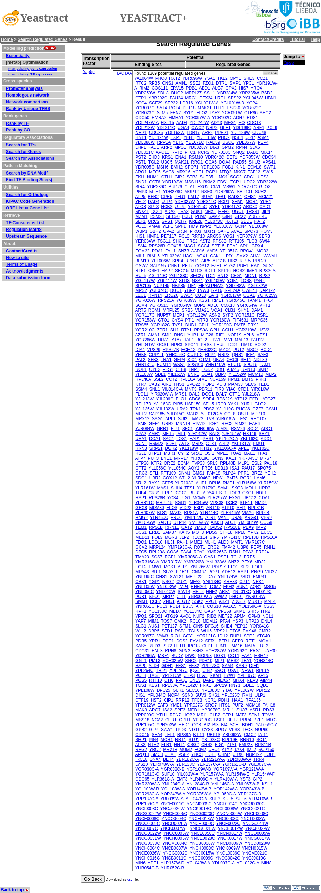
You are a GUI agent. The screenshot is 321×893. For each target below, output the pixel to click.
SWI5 (268, 172)
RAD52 (215, 527)
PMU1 (258, 443)
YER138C (185, 764)
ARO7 (155, 710)
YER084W (145, 241)
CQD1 (262, 685)
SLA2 (168, 571)
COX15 (174, 246)
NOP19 (234, 334)
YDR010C (221, 152)
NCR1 (210, 700)
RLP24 (229, 473)
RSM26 (238, 428)
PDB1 (191, 88)
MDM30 (156, 507)
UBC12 (250, 497)
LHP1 (140, 147)
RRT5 (245, 260)
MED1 (193, 710)
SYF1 (214, 206)
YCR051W (232, 112)
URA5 (236, 517)
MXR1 (209, 231)
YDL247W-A (147, 122)
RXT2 (174, 78)
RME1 (217, 300)
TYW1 (229, 675)
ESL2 (257, 463)
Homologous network (27, 95)
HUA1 (163, 339)
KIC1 (192, 359)
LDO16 (155, 542)
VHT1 (265, 305)
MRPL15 (164, 502)
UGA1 (249, 295)
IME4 (252, 270)
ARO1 (141, 172)
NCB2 (166, 206)
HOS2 (239, 270)
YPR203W (166, 724)
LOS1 (181, 438)
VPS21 (220, 631)
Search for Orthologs (27, 194)
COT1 (233, 655)
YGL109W (214, 280)
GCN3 (217, 458)
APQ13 (142, 754)
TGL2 (153, 162)
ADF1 (153, 863)
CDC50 (142, 117)
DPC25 (164, 690)
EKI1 (139, 177)
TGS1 (140, 685)
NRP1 (141, 132)
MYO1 (225, 349)
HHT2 (198, 591)
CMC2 (250, 734)
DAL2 (194, 394)
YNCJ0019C (254, 858)
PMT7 (193, 196)
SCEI (235, 724)
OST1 (243, 413)
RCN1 (141, 443)
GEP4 (179, 359)
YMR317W (171, 561)
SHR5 (253, 611)
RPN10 (248, 369)
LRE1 (220, 98)
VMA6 (248, 512)
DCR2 (231, 502)
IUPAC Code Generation (30, 201)
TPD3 (180, 729)
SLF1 (140, 221)
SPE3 (179, 710)
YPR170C (202, 719)
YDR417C (231, 206)
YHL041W (145, 344)
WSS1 (179, 364)
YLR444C (209, 512)
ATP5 (140, 196)
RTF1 (140, 270)
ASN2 (214, 315)
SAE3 (263, 354)
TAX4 (239, 749)
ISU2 (167, 645)
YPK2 (253, 532)
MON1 (251, 275)
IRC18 (141, 759)
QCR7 (180, 221)
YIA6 (230, 389)
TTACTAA (122, 73)
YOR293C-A (147, 793)
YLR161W (145, 487)
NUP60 (262, 729)
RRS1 (255, 650)
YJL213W (144, 399)
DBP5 (153, 631)
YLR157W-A (212, 774)
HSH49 (261, 655)
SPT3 (153, 206)
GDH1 (167, 665)
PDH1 (224, 700)
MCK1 (169, 566)
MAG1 (190, 246)
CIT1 (181, 596)
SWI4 (264, 241)
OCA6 (211, 162)
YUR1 (246, 404)
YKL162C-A (227, 438)
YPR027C (193, 705)
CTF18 (226, 532)
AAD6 (211, 251)
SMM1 (141, 601)
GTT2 (140, 468)
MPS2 (141, 290)
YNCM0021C (254, 853)
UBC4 (214, 749)
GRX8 (141, 507)
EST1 (221, 492)
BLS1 (162, 512)
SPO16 (250, 364)
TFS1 (189, 487)
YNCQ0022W (148, 833)
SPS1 (167, 221)
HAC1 (188, 255)
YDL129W (240, 132)
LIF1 (191, 285)
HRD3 (265, 487)
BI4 (224, 724)
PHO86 (243, 408)
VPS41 (269, 162)
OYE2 (154, 369)
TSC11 (164, 241)
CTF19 (141, 700)
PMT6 (239, 325)
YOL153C (157, 611)
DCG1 (208, 394)
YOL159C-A (250, 606)
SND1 (141, 181)
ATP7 (140, 458)
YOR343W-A (173, 793)
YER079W (247, 236)
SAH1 (223, 231)
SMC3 (157, 754)
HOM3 (266, 231)
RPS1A (191, 512)
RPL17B (143, 404)
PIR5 (178, 404)
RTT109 (168, 473)
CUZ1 (181, 581)
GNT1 (141, 660)
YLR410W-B (260, 798)
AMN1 (181, 83)
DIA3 (215, 147)
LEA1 (202, 675)
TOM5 (268, 714)
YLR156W (246, 483)
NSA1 (197, 280)
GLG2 (260, 404)
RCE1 (170, 557)
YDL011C (144, 152)
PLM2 (200, 216)
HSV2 (263, 330)
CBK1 (140, 581)
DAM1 (257, 310)
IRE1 (250, 354)
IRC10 (194, 621)
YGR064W (247, 305)
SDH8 (163, 93)
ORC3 (141, 473)
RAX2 (153, 483)
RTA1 (186, 330)
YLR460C (159, 517)
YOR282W (216, 650)
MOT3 (198, 532)
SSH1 (209, 93)
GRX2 (240, 216)
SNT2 (222, 275)
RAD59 (213, 142)
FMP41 (260, 576)
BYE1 (166, 458)
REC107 (258, 418)
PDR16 (183, 571)
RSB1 (180, 631)
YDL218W (145, 127)
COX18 (228, 305)
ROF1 (141, 369)
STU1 (194, 739)
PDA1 (157, 251)
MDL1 (251, 487)
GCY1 (189, 636)
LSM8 (140, 423)
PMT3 (154, 660)
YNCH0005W (176, 838)
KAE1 (231, 458)
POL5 (140, 226)
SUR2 (260, 191)
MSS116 (193, 181)
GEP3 (237, 640)
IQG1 (195, 670)
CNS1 (167, 83)
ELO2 (202, 112)
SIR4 (140, 186)
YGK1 (232, 280)
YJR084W (144, 428)
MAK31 (204, 107)
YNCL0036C (228, 853)
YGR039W (186, 300)
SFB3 (153, 359)
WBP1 (141, 231)
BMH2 (177, 167)
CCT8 (229, 413)
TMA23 (142, 557)
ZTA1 (231, 744)
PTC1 (190, 152)
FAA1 (247, 655)
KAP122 (267, 290)
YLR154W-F (263, 774)
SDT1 (210, 270)
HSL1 (140, 453)
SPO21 (156, 616)
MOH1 (167, 739)
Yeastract (44, 18)
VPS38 (216, 502)
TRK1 (195, 408)
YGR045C (235, 300)
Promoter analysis (24, 88)
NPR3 (176, 344)
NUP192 (254, 754)
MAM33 (235, 384)
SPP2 (249, 636)
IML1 (181, 433)
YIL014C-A (172, 389)
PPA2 (248, 552)
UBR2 (155, 478)
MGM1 (265, 640)
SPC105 (143, 285)
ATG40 (263, 636)
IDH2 (223, 636)
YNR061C (144, 606)
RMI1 (247, 695)
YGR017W (231, 295)
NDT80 (260, 359)
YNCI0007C (146, 828)
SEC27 (197, 275)
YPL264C (144, 670)
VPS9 (266, 517)
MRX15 (255, 601)
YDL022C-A (248, 863)
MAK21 (182, 162)
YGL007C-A (259, 764)
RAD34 (235, 196)
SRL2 (140, 483)
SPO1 (154, 596)
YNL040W (165, 591)
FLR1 (166, 744)
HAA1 (237, 700)
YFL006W (160, 260)
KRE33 (230, 581)
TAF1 (189, 339)
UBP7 (220, 374)
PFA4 (225, 621)
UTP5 (180, 206)
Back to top (15, 889)
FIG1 (219, 744)
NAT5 (250, 645)
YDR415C (197, 206)
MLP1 (243, 463)
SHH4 (176, 487)
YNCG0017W (258, 838)
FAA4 (186, 552)
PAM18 (213, 473)
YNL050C (144, 591)
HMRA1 (176, 117)
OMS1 (250, 196)
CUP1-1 (156, 354)
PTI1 (189, 320)
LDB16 (186, 102)
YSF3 (245, 779)
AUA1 (255, 255)
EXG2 (203, 186)
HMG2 (141, 517)
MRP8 (197, 443)
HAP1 (140, 497)
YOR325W (172, 660)
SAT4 (162, 107)
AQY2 (193, 468)
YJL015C (175, 413)
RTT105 (236, 241)
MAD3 (192, 413)
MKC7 (240, 172)
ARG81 (251, 517)
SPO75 (264, 468)
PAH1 (182, 542)
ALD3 (223, 542)
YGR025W (267, 295)
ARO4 (256, 88)
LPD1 (228, 255)
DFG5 (141, 552)
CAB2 (154, 384)
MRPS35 (259, 320)
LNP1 (194, 369)
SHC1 (178, 241)
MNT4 (270, 601)
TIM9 (193, 226)
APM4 (240, 616)
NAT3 (241, 714)
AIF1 (200, 606)
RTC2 (140, 83)
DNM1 (184, 473)
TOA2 (235, 453)
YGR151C (245, 315)
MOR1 (252, 201)
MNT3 (191, 389)
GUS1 (268, 265)
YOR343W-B (252, 789)
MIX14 (266, 152)
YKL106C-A (225, 448)
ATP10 (228, 507)
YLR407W (145, 512)
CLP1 (207, 645)
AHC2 (265, 112)
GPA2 (168, 231)
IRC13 (194, 645)
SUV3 (200, 695)
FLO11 (141, 394)
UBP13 (213, 734)
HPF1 (140, 611)
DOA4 (225, 162)
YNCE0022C (228, 823)
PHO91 (236, 596)
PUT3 (153, 458)
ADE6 (213, 305)
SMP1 (235, 83)
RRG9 (257, 571)
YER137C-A (208, 764)
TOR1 (213, 423)
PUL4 (174, 606)
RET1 (250, 640)
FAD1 (153, 147)
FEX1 (180, 665)
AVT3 (184, 443)
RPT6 (216, 290)
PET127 (169, 626)
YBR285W (249, 93)
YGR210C (145, 330)
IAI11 (263, 734)
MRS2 (233, 660)
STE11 (246, 502)
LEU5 (219, 344)
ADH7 (239, 117)
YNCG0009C (201, 858)
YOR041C (259, 626)
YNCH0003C (202, 848)
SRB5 (186, 310)
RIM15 (153, 255)
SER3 (264, 236)
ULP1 (260, 695)
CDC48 (259, 132)
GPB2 (141, 729)
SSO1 (220, 670)
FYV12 (196, 640)
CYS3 (207, 729)
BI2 (207, 724)
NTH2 (153, 744)
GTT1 (234, 394)
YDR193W (172, 181)
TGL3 (236, 557)
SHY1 (243, 310)
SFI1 (153, 473)
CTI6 (168, 680)
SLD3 (184, 280)
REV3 (252, 680)
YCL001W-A (206, 102)
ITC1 (210, 275)
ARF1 (258, 127)
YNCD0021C (252, 808)
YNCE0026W (147, 853)
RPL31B (256, 507)
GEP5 (167, 483)
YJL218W (251, 394)
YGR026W (145, 300)
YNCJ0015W (202, 853)
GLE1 (225, 127)
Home (7, 39)
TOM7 (215, 586)
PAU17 (248, 468)
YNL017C (262, 591)
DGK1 (220, 655)
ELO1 (181, 399)
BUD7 (177, 655)
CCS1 (141, 532)
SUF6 (241, 798)
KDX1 (266, 438)
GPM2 (228, 147)
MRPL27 (193, 93)
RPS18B (232, 527)
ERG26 (171, 295)
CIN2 (207, 670)
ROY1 (199, 552)
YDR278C (172, 191)
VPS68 (224, 611)
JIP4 (266, 211)
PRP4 (245, 719)
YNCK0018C (199, 808)
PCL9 (272, 127)
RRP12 (182, 700)
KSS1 (204, 300)
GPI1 (215, 330)
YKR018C (200, 458)
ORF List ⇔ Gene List (27, 208)
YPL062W (244, 690)
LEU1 (140, 295)
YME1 (176, 705)
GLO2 (264, 186)
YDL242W (199, 122)
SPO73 (251, 231)
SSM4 (141, 389)
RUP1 (235, 636)
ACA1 (236, 231)
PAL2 (140, 359)
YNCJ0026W (172, 808)
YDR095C (144, 167)
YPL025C (231, 695)
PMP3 (141, 191)
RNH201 (199, 586)
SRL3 (212, 463)
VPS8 (234, 729)
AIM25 (222, 428)
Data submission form (28, 277)
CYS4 (177, 320)
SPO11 (191, 344)
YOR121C (206, 636)
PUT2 (238, 349)
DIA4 (140, 349)
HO (242, 122)
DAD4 (153, 201)
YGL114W (167, 280)
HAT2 (259, 221)
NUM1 (153, 177)
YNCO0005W (257, 833)
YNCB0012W (230, 828)
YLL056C (157, 468)
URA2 (182, 408)
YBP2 (189, 290)
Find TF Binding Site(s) (29, 179)
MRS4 (266, 458)
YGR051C (159, 305)
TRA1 (166, 359)
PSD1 (245, 576)
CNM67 (199, 571)
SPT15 (217, 246)
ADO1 (267, 428)
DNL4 (266, 621)
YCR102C (221, 117)
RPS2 (264, 275)
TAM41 (254, 300)
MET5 (168, 433)
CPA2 (140, 433)
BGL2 (201, 339)
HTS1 (224, 705)
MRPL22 (194, 576)
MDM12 (210, 621)
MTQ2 (226, 172)
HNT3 (157, 650)
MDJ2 (259, 561)
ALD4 (154, 665)
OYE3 (194, 680)
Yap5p (89, 71)
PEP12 (240, 626)
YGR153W (145, 320)
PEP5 (256, 547)
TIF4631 (240, 320)
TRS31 (252, 211)
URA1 (141, 438)
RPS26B (157, 246)
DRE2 (169, 463)
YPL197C (246, 675)
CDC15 (142, 734)
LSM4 (140, 246)
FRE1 (167, 492)
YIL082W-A (187, 774)
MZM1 (141, 216)
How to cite (17, 257)
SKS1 (214, 695)
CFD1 (242, 389)
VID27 (271, 571)
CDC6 (194, 399)
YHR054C (175, 354)
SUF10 (167, 774)
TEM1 (141, 527)
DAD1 (252, 152)
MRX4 (238, 680)
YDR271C (247, 186)
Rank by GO (18, 130)
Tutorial (297, 39)
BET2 (232, 719)
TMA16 (235, 645)
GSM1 (272, 408)
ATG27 (269, 399)
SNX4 (155, 759)
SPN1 (254, 714)
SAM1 (223, 487)
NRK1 (258, 581)
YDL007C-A (223, 863)
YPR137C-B (249, 793)
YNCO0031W (148, 838)
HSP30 (233, 107)
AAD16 (197, 251)
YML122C (193, 517)
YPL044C (157, 695)
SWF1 (270, 167)
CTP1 (140, 98)
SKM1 (239, 611)
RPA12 (198, 423)
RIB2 (211, 616)
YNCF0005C (175, 813)
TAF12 (254, 172)
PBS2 (208, 408)
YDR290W (225, 191)
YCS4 (172, 497)
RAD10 (164, 522)
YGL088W (235, 285)
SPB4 (177, 260)
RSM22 (156, 443)
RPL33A (169, 685)
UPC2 (249, 181)
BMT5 (247, 379)
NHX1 (210, 211)
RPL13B (251, 537)
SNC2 (190, 660)
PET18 (189, 107)
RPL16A (187, 379)
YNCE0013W (201, 818)
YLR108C (184, 483)
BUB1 (190, 325)
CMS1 (198, 473)
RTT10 (155, 680)
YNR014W (255, 596)
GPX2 (231, 88)
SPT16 (224, 270)
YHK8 (140, 354)
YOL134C (193, 611)
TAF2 (215, 112)
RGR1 (246, 478)
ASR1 (254, 710)
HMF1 (153, 236)
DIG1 (140, 695)
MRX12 (142, 418)
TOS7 (166, 621)
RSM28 (157, 216)
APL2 (224, 443)
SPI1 (244, 246)
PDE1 (242, 265)
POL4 (174, 107)
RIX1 (220, 369)
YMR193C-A (180, 547)
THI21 (161, 670)
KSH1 (267, 784)
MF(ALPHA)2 (210, 285)
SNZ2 (233, 561)
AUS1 (153, 626)
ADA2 (170, 211)
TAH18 (269, 705)
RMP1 (228, 483)
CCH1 (228, 330)
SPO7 (221, 729)
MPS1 (180, 147)
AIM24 (241, 423)
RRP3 (223, 354)
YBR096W (192, 78)
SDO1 (141, 478)
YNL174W (227, 576)
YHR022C (207, 349)
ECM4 (183, 463)
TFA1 (263, 453)
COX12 (170, 478)
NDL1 (261, 492)
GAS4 (210, 611)
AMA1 (154, 334)
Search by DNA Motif (27, 173)
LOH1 (269, 754)
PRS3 (206, 344)
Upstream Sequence (26, 236)
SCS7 (156, 557)
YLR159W (268, 483)
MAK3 (141, 710)
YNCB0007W (174, 848)
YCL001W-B (232, 102)
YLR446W (230, 512)
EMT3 (181, 779)
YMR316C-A (147, 561)
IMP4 (184, 586)
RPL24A (232, 290)
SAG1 (157, 418)
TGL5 (193, 631)
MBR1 (169, 453)
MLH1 (210, 542)
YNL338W (216, 561)
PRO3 (196, 231)
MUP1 (199, 305)
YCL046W (253, 98)
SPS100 (195, 364)
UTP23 (252, 621)
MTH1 (155, 191)
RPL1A (262, 670)
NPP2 (205, 226)
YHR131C (144, 364)
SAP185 (157, 413)
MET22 (225, 616)
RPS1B (156, 527)
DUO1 (176, 290)
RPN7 (175, 714)
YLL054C (177, 468)
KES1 (154, 685)
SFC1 (187, 428)
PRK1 (260, 379)
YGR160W (220, 320)
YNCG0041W (255, 823)
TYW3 (203, 290)
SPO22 (193, 384)
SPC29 (220, 685)
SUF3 (214, 798)
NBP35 (178, 285)
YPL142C (189, 685)
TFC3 (247, 729)
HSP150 (193, 404)
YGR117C (145, 315)
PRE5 (249, 557)
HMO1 (222, 177)
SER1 (210, 640)
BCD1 (266, 349)
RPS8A (184, 734)
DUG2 (177, 93)
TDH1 (210, 754)
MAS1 (162, 487)
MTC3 (197, 270)
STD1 (167, 631)
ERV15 (177, 88)
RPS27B (171, 349)
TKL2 (222, 78)
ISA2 (167, 710)
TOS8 (246, 280)
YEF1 (167, 226)
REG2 (141, 749)
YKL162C (249, 438)
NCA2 (157, 719)
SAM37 (169, 532)
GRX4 (257, 246)
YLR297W (217, 497)
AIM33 (217, 522)
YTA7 (177, 339)
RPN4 (241, 147)
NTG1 (193, 729)
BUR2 (194, 492)
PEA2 (232, 246)
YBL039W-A (171, 798)
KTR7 (140, 384)
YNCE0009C (202, 823)
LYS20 (141, 764)
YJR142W (197, 433)
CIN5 (198, 626)
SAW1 (167, 729)
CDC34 (269, 157)
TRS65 (141, 325)
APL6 (248, 334)
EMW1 (155, 566)
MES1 (262, 334)
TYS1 (177, 325)
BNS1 (179, 334)
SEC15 (182, 270)
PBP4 (263, 142)
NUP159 (217, 379)
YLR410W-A (225, 779)
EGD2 (207, 369)
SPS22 (234, 98)
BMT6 (232, 478)
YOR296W (145, 655)
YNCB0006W (202, 843)
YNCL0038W (253, 818)
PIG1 (185, 497)
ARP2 (166, 147)
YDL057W (245, 142)
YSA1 (209, 78)
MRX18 (170, 749)
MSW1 (229, 186)
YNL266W (200, 566)
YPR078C (211, 710)
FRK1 (205, 685)
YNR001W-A (200, 596)
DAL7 (221, 394)
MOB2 (262, 251)
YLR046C (201, 478)
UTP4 (167, 201)
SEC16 (192, 690)
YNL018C (242, 591)
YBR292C (157, 98)
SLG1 (140, 626)
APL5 (263, 675)
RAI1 (255, 265)
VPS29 (153, 349)
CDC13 (254, 122)
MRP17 (181, 458)
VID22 (185, 507)
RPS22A (224, 399)
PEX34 (205, 98)
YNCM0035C (199, 803)
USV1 (233, 670)
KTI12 (206, 448)
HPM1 (233, 379)
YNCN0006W (229, 813)
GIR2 (180, 177)
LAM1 (265, 364)
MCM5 (199, 497)
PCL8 (140, 675)
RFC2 (226, 423)
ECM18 (254, 167)
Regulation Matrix (24, 229)
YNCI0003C (227, 818)
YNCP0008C (256, 813)
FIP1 (175, 428)
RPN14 (155, 295)
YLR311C (144, 502)
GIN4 (227, 216)
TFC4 (268, 300)
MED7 (175, 611)
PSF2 (183, 754)
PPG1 (211, 601)
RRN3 (141, 448)
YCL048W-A (198, 863)
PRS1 (208, 438)
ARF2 (207, 132)
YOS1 (228, 236)
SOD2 (260, 344)
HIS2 (232, 260)
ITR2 (265, 611)
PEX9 (248, 527)
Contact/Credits (268, 39)
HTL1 (219, 107)
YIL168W (144, 374)
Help (315, 39)
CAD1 (265, 206)
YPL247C (178, 670)
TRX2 (253, 325)
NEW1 (247, 670)
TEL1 (170, 734)
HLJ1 (170, 542)
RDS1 (252, 117)
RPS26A (267, 270)
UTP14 (179, 522)
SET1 (246, 359)
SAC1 (168, 438)
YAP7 (140, 621)
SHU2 (254, 162)
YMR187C (255, 542)
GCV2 (141, 547)
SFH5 (208, 404)
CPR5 (166, 196)
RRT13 (198, 236)
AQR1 (255, 586)
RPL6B (263, 512)
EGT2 (140, 566)
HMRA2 (159, 117)
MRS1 (181, 394)
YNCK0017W (229, 838)
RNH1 (270, 547)
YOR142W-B (199, 789)
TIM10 (246, 344)
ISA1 (234, 468)
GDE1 (248, 685)
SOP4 (208, 399)
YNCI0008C (146, 808)
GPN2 (184, 650)
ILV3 (210, 418)
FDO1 (141, 542)
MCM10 (255, 374)
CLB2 (215, 714)
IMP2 (261, 527)
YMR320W (194, 561)
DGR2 (171, 448)
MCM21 (265, 196)
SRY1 (264, 433)
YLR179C (206, 487)
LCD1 (187, 216)
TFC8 (197, 700)
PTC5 (235, 631)
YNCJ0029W (257, 828)
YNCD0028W (257, 843)
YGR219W (246, 330)
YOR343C (263, 660)
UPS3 (263, 177)
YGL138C (178, 275)
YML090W (199, 522)
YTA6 (227, 690)
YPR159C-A (146, 803)
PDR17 (219, 566)
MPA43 (142, 571)
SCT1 (261, 739)
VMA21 (202, 310)
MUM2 (185, 749)
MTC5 (155, 172)
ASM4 (263, 137)
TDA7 (210, 576)
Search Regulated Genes (42, 39)
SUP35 (206, 177)
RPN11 (192, 260)
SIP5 (214, 537)
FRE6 (207, 468)
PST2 (140, 157)
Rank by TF (17, 123)
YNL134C (212, 581)
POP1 (214, 571)
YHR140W (215, 364)
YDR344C (206, 201)
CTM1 (205, 359)
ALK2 (140, 744)
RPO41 (247, 251)
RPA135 (253, 700)
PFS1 (168, 369)
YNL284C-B (197, 784)
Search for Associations (30, 158)
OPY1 (235, 78)
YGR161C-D (234, 764)
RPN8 (170, 650)
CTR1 (227, 714)
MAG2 (175, 512)
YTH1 (161, 714)
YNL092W (166, 586)
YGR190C (222, 325)
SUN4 (242, 586)
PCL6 (184, 236)
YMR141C (231, 537)
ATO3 (140, 206)
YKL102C (260, 448)
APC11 (162, 152)
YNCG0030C (252, 803)
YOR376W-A (199, 793)
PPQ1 (181, 680)
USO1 (228, 142)
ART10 (213, 507)
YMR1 (154, 433)
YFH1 (189, 137)
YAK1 (233, 404)
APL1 (170, 418)
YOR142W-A (225, 789)
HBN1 (270, 98)
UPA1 (215, 339)
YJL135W (144, 408)
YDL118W (206, 137)
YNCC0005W (176, 833)
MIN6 (140, 863)
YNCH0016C (147, 858)
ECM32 (142, 251)
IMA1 (228, 339)
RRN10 (247, 739)
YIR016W (260, 389)
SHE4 (226, 626)
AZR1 (140, 334)
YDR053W (250, 157)
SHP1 (140, 739)
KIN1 (240, 167)
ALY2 (227, 749)
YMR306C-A (190, 557)
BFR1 (223, 640)
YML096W (145, 522)
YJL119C (225, 408)
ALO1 (230, 522)
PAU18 (270, 463)
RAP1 (242, 571)
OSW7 (141, 265)
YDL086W (145, 142)
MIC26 (207, 334)
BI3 (215, 724)
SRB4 (182, 231)
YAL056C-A (266, 724)
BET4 (168, 759)
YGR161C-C (147, 774)
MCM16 (253, 705)
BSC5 (188, 606)
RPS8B (219, 241)
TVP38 (198, 463)
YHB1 (192, 334)
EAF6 (254, 423)
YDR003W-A (239, 759)
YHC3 (197, 754)
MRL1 (228, 710)
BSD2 (266, 93)
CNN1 (174, 265)
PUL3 (162, 606)
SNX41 (142, 211)
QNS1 (237, 354)
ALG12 (183, 601)
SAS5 (140, 645)
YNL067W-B (247, 784)
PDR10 (205, 660)
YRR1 (154, 640)
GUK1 (197, 211)
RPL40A (143, 379)
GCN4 (240, 226)
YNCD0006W (229, 843)
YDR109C (210, 167)
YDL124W (158, 137)
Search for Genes (23, 151)
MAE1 (249, 453)
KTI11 (198, 734)
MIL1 (140, 255)
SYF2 (227, 315)
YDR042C (214, 157)
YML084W (248, 522)
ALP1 (183, 566)
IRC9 (221, 404)
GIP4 (154, 729)
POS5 (141, 680)
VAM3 (162, 636)
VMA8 (154, 226)
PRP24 (262, 552)
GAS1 (209, 557)
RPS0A (201, 330)
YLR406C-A (201, 779)
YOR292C (237, 650)
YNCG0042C (228, 858)
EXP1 (175, 137)
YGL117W (145, 280)
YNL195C (144, 576)
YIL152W (237, 374)
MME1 (196, 542)
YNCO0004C (174, 818)
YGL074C (158, 290)
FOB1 (227, 167)
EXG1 (234, 497)
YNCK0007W (172, 828)
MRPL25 (171, 310)
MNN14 (183, 423)
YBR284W (227, 93)
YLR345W (198, 502)
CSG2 (193, 744)
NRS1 (218, 478)
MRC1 (191, 98)
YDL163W (175, 132)
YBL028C (211, 739)
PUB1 (140, 596)
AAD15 (229, 606)
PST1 (140, 162)
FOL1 (257, 566)
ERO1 (176, 517)
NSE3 (206, 191)
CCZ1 (262, 78)
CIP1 (168, 700)
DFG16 (212, 626)
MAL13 (241, 339)
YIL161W (176, 374)
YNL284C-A (173, 784)
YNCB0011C (174, 858)
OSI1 (209, 453)
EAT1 (213, 295)
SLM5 (162, 112)
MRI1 (202, 714)
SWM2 (220, 596)
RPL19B (230, 739)
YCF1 (198, 172)
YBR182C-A (187, 759)
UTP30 (141, 463)
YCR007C (144, 107)
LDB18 (221, 468)
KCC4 (141, 102)
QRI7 (250, 137)
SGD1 (180, 502)
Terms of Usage (21, 264)
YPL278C (211, 665)
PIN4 (153, 739)
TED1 (263, 384)
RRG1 (197, 162)
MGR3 (171, 537)
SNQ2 (239, 152)
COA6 (173, 552)
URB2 (167, 423)
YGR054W (181, 305)
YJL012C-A (211, 413)
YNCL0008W (226, 808)
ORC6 (232, 359)
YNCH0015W (254, 848)
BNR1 (193, 374)
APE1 (243, 448)
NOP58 (204, 655)
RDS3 (268, 710)
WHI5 (206, 631)
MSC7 (252, 349)
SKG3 (237, 487)
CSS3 (269, 606)
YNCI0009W (228, 848)
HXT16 (249, 433)
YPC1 (248, 83)
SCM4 (141, 305)
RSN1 (234, 552)
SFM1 (185, 626)
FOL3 (157, 537)
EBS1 (222, 181)
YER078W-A (162, 764)
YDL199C (242, 127)
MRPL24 (157, 547)
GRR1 (162, 428)
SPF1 (180, 226)
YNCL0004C (225, 803)
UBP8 (242, 547)
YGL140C (157, 275)
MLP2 (270, 374)
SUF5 (228, 798)
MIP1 (220, 660)
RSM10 (196, 157)
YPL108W (144, 690)
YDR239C (156, 186)
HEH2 (224, 211)
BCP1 (223, 201)
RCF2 (155, 601)
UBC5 (166, 162)
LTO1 (233, 566)
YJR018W (225, 418)
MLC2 (272, 719)
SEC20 (173, 216)
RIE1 (220, 334)
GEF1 (154, 423)
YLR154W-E (237, 774)
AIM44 (266, 680)
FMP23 (246, 744)
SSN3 (187, 695)
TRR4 (258, 759)
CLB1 (230, 310)
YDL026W (198, 147)
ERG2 (213, 547)
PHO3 (161, 78)
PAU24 (176, 98)
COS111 (160, 88)
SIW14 (184, 591)
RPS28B (157, 497)
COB (196, 724)
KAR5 (184, 532)
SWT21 (176, 576)
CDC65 (142, 779)
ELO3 (171, 507)
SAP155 (158, 265)
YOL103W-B (147, 789)
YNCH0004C (147, 848)
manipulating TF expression (30, 74)
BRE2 (256, 473)
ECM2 (200, 749)
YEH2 (270, 473)
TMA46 (250, 631)
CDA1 (264, 497)
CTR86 (251, 112)
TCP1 (235, 181)
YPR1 (265, 201)
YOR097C (145, 636)
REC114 (199, 537)
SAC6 (168, 172)
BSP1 (219, 719)
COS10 (214, 606)
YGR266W (145, 339)
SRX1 (196, 453)
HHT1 (179, 744)
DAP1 (208, 680)
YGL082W (257, 285)
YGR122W (197, 315)
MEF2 (141, 413)
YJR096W (204, 428)
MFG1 (230, 122)
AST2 (205, 241)
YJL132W (165, 408)
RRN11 (172, 527)
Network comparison (27, 101)
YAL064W (143, 78)
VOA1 (217, 310)
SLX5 (254, 147)
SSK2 (197, 601)
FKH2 (228, 586)
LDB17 (193, 132)
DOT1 (156, 211)
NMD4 (261, 502)
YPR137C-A (146, 798)
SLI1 (174, 330)
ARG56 (214, 236)
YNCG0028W (203, 828)
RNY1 (234, 685)
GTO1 (163, 320)
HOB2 (189, 714)
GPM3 (254, 616)
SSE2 (195, 83)
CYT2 (183, 453)
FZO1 (208, 83)
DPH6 (215, 483)
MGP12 (191, 191)
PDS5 (211, 532)
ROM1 (154, 310)
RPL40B (228, 463)
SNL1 (154, 389)
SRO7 (211, 705)
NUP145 (161, 285)
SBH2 (155, 231)
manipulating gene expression (32, 69)
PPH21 (221, 132)
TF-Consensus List (25, 222)
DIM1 (254, 665)
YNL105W (145, 586)
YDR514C (257, 216)
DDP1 (168, 640)
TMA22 (196, 418)
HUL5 (140, 275)
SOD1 (253, 428)
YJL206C (164, 399)
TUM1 (221, 645)
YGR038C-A (147, 769)
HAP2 (167, 270)
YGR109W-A (225, 769)
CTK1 (211, 443)
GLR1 (178, 690)
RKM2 (209, 181)
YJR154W (231, 433)
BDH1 (247, 724)
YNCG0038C (147, 843)
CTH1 (166, 177)
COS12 (202, 265)
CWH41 (249, 290)
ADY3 (216, 122)
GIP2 (257, 779)
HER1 (179, 645)
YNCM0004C (174, 843)
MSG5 (270, 586)
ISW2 (190, 655)
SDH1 (171, 443)
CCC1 (181, 492)
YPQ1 (141, 616)
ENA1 (180, 157)
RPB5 (154, 83)
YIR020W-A (161, 394)
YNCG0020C (202, 813)
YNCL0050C (203, 833)
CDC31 (142, 650)
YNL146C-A (222, 784)
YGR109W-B (199, 769)
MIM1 (153, 621)
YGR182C (160, 325)
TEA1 (246, 660)
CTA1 (189, 186)
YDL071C (195, 142)
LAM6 (259, 478)
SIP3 (244, 566)
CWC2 (197, 127)
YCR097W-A (198, 117)
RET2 (187, 265)
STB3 (192, 177)
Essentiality (18, 55)
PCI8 (221, 384)
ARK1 (224, 591)
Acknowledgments (24, 271)
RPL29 (259, 260)
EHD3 (154, 157)
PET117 (168, 236)
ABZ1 (224, 601)
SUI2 (182, 418)
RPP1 (210, 354)
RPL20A (157, 552)
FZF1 (216, 265)
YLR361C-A (163, 779)
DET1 (232, 157)
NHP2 (211, 127)
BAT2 (214, 433)
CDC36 (156, 132)
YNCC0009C (147, 823)
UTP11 (154, 453)
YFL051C (229, 251)
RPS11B (263, 744)
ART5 (140, 310)
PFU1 (179, 196)
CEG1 (236, 275)
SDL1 (160, 374)
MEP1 (179, 315)
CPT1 (244, 581)
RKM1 (215, 675)
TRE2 (263, 645)
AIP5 (205, 260)
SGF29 (155, 102)
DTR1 (221, 83)
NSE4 (237, 137)
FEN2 (175, 112)
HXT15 (167, 122)
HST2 (156, 700)
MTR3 (202, 320)
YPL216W (171, 675)
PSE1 (223, 557)
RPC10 (234, 364)
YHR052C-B (172, 868)
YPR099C (144, 714)
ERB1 (154, 532)
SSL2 (158, 379)
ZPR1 (162, 330)
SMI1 (167, 334)
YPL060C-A (225, 793)
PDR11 (205, 389)
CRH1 (204, 325)
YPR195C (144, 724)
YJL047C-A (196, 798)
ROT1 (199, 547)
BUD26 (175, 186)
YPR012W (145, 705)
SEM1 (237, 201)
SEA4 (157, 734)
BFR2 (153, 196)
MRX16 (183, 172)
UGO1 (238, 211)
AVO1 (185, 616)
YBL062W (231, 734)
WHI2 (140, 631)
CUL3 (200, 295)
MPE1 (222, 453)
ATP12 (240, 399)
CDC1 (249, 177)
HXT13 (231, 221)
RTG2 (229, 265)
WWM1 (270, 255)
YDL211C (166, 127)
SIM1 (202, 379)
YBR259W (145, 93)
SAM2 (214, 216)
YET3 (178, 142)
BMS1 (154, 675)
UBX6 (238, 754)
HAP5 (140, 665)
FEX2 (194, 665)
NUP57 (164, 315)
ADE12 (228, 571)
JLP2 (184, 537)
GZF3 (257, 408)
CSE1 (153, 270)
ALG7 (217, 88)
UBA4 (218, 359)
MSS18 (142, 719)
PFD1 (254, 399)
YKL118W (188, 448)
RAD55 (240, 162)
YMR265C (217, 552)
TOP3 (234, 492)
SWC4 (186, 295)
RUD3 (154, 645)
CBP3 (189, 675)
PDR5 (141, 640)
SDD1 (246, 221)
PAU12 (257, 339)
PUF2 (237, 705)
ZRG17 (239, 601)
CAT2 (186, 527)
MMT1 (237, 542)
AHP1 (201, 483)
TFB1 (220, 196)
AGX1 (202, 255)
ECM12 (188, 349)
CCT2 (171, 379)
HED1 (184, 724)
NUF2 (198, 616)
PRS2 (191, 241)
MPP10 (258, 413)
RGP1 (211, 172)
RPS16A (269, 537)
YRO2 (155, 749)
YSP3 (238, 621)
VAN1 (223, 517)
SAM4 (228, 665)
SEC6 (250, 384)
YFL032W (171, 255)
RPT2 (177, 152)
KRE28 (195, 221)
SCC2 (235, 177)
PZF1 (259, 719)
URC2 (154, 221)
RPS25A (166, 300)
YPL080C (211, 690)
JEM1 (170, 754)
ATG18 (219, 260)
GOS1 (162, 344)
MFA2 (195, 581)
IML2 (251, 749)
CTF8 (180, 369)
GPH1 (185, 719)
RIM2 (144, 88)
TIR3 (219, 389)
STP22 (171, 102)
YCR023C (144, 112)
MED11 (142, 537)
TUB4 (140, 492)
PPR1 (243, 473)
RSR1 (262, 315)
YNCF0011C (172, 803)
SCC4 (203, 246)
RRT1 (180, 739)
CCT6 (154, 181)
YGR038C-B (173, 769)
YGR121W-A (252, 769)
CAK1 (215, 255)
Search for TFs (21, 144)
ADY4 (208, 492)
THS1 (178, 384)
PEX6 (246, 561)
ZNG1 (169, 601)
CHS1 (161, 576)
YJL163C (162, 404)
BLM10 (142, 260)
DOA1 (155, 438)
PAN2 (259, 280)
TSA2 (183, 211)
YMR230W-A (147, 784)
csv (129, 879)
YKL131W (241, 443)
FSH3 (197, 650)
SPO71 (192, 167)
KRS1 (167, 157)
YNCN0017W (229, 833)
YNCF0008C (147, 818)
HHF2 (211, 591)
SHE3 (248, 78)
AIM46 (233, 369)
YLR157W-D (172, 863)
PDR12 (263, 690)
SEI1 (241, 507)
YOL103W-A (173, 789)
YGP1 (154, 581)
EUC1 (266, 532)
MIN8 (266, 863)
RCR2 (204, 152)
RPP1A (164, 142)
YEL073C (214, 221)
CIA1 (216, 186)
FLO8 (251, 241)
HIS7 (243, 88)
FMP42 (228, 547)
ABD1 (204, 88)
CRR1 (154, 492)
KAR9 (241, 665)
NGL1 (268, 616)
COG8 (266, 522)
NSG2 (168, 581)
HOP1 (208, 384)
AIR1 (166, 384)
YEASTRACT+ (153, 18)
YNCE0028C (203, 838)
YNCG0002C (175, 853)
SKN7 (263, 369)
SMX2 (242, 255)
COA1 (207, 374)
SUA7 (241, 710)
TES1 (242, 418)
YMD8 (200, 527)
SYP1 (188, 112)
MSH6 (162, 167)
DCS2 (181, 640)
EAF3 (163, 705)
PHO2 (224, 137)
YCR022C (251, 107)
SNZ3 (183, 251)
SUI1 (156, 571)
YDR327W (185, 201)
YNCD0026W (174, 823)
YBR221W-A (213, 759)
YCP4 (251, 102)
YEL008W (258, 226)
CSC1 (248, 492)
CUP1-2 (195, 354)
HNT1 (140, 137)
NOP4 (174, 695)
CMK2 (180, 621)
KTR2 (156, 463)
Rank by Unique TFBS (28, 108)
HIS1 (140, 236)
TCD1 (232, 344)
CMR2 (265, 631)
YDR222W (267, 181)
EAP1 (195, 438)
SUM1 (207, 196)
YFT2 (140, 201)
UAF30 (269, 650)
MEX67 (223, 680)
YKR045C (248, 458)
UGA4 (183, 127)
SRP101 (245, 191)
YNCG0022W (148, 813)
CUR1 (171, 719)
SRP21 (156, 448)
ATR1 (210, 517)
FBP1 (199, 507)
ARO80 (250, 206)
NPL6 (240, 532)
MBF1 (163, 655)
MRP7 (168, 596)
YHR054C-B (147, 868)
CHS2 (206, 744)
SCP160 (266, 749)
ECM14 (164, 364)
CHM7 (224, 754)
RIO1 (175, 636)
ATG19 (171, 616)
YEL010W (223, 226)
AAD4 (181, 122)
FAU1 (170, 251)
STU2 (184, 478)
